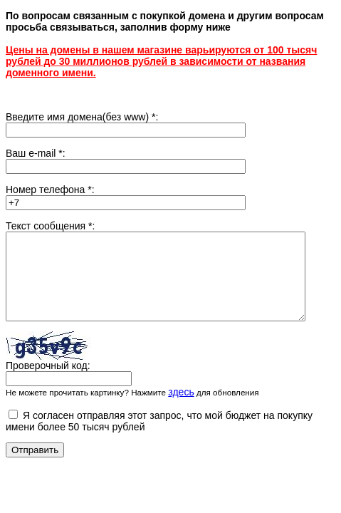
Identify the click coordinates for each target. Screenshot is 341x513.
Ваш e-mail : (35, 153)
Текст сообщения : (50, 226)
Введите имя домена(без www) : (82, 117)
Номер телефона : (50, 189)
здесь (181, 409)
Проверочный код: (48, 382)
